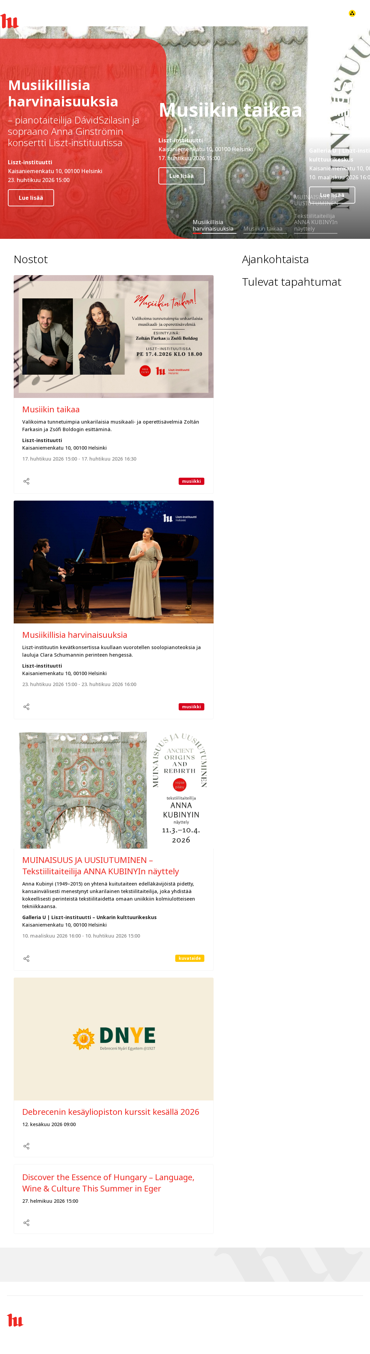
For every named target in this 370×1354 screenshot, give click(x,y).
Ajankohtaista (275, 259)
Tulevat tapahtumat (292, 281)
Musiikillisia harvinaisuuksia (74, 634)
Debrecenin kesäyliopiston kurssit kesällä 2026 (111, 1111)
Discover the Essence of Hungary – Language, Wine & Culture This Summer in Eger (108, 1182)
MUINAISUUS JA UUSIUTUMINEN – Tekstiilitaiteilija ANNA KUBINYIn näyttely (100, 865)
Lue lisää (31, 198)
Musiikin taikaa (51, 409)
